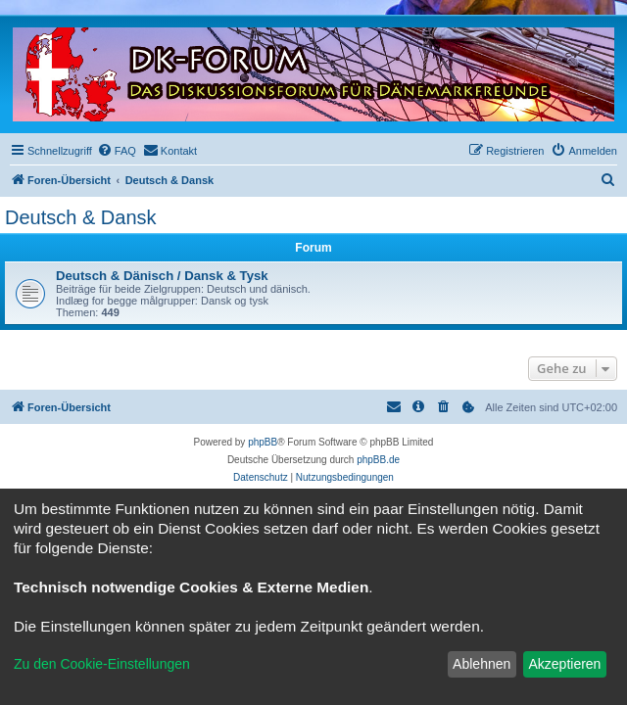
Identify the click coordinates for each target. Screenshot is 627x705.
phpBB (262, 442)
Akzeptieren (564, 664)
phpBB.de (378, 459)
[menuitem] (116, 151)
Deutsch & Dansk (81, 217)
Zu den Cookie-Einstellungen (102, 664)
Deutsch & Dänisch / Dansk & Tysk (162, 275)
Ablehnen (481, 664)
